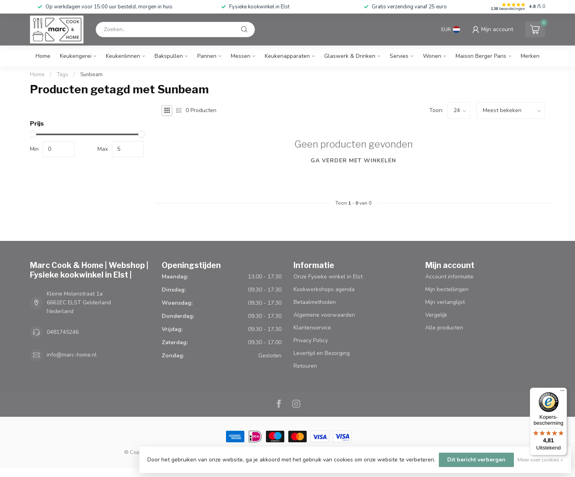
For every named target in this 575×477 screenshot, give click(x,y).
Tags (62, 74)
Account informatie (449, 276)
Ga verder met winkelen (353, 160)
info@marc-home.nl (72, 355)
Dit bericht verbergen (476, 459)
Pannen (206, 56)
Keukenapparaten (287, 56)
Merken (530, 56)
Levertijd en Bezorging (321, 353)
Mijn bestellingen (446, 289)
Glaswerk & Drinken (349, 56)
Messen (240, 56)
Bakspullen (169, 56)
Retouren (305, 366)
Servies (399, 56)
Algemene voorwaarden (324, 315)
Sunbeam (91, 74)
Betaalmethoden (314, 302)
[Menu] (562, 392)
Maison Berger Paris (481, 56)
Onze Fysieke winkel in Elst (328, 276)
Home (43, 56)
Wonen (432, 56)
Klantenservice (312, 327)
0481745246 (63, 332)
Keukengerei (75, 56)
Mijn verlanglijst (445, 302)
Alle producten (444, 327)
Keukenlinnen (123, 56)
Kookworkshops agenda (324, 289)
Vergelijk (436, 315)
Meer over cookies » (540, 459)
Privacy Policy (310, 340)
